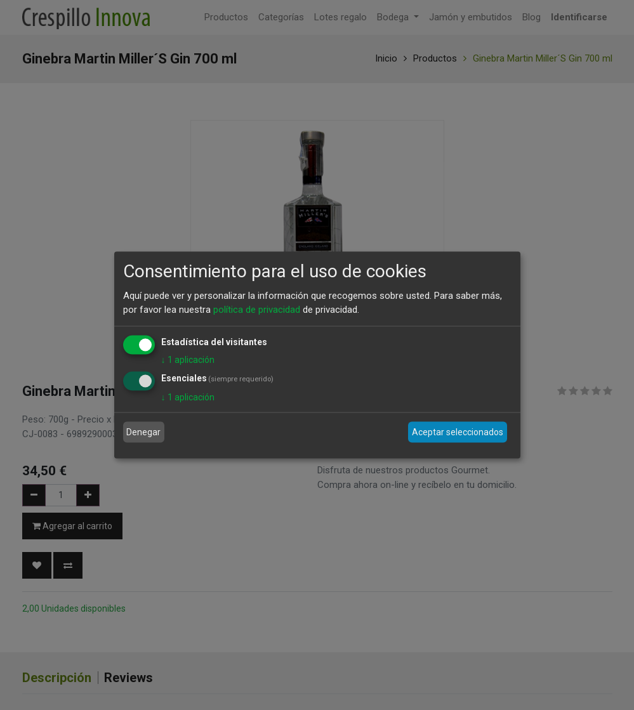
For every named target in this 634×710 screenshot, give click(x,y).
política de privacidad (256, 309)
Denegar (143, 432)
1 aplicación (188, 359)
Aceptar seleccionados (457, 432)
